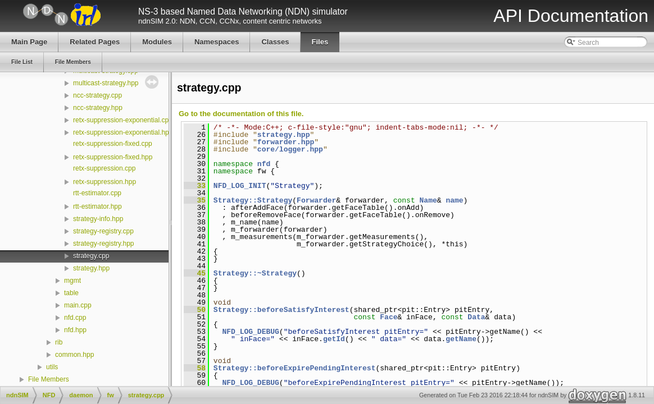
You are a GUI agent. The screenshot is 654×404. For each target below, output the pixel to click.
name (454, 200)
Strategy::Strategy (253, 200)
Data (476, 317)
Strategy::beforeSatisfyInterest (281, 310)
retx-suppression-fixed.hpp (112, 157)
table (71, 293)
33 (195, 186)
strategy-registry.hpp (103, 243)
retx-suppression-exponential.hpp (122, 132)
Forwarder (316, 200)
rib (58, 342)
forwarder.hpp (285, 142)
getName (461, 339)
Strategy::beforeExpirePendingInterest (295, 368)
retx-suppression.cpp (104, 168)
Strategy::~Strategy (255, 273)
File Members (48, 379)
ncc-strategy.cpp (97, 95)
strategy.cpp (91, 256)
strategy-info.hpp (98, 219)
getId (334, 339)
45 (195, 273)
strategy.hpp (91, 268)
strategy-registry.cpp (103, 231)
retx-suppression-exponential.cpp (122, 120)
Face (388, 317)
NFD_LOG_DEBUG (250, 332)
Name (428, 200)
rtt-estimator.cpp (97, 193)
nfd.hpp (75, 330)
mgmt (72, 280)
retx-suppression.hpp (104, 182)
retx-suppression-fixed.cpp (112, 144)
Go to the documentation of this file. (241, 113)
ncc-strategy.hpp (97, 108)
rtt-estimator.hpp (97, 206)
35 (195, 200)
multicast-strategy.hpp (106, 83)
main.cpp (78, 305)
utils (52, 367)
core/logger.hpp (290, 149)
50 (195, 310)
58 (195, 368)
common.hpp (74, 355)
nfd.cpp (75, 318)
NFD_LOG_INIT (240, 186)
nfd (263, 164)
